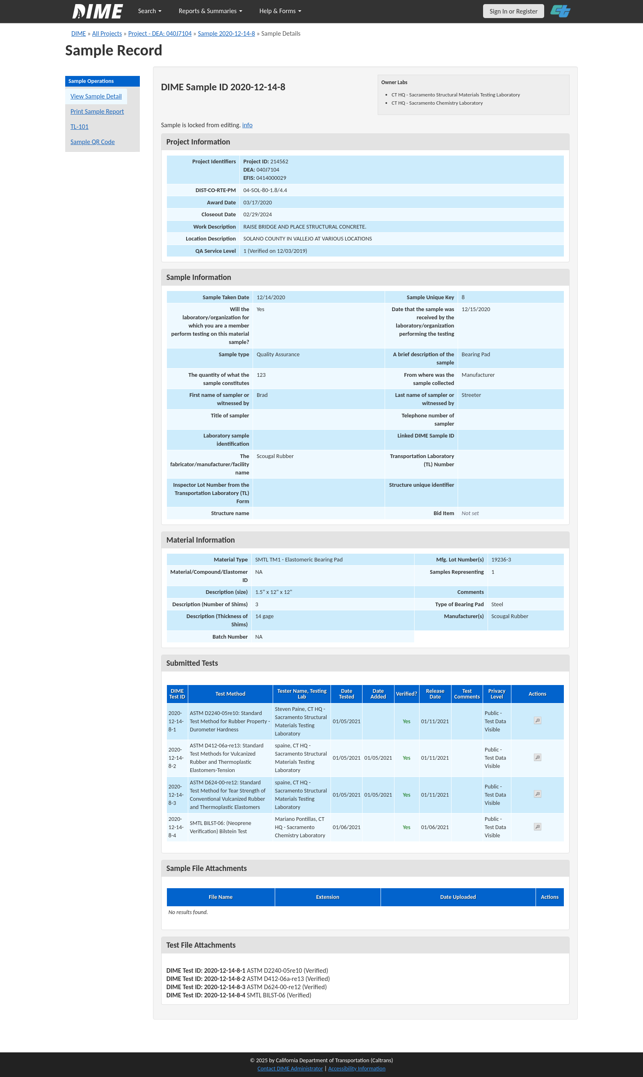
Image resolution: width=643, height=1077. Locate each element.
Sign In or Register (514, 11)
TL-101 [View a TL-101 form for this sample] (80, 127)
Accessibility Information (356, 1068)
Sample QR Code (93, 142)
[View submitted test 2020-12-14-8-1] (537, 721)
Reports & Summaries (210, 11)
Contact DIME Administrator (290, 1068)
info (247, 125)
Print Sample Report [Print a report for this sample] (97, 111)
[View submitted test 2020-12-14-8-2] (537, 758)
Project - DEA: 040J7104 (160, 33)
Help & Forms (280, 11)
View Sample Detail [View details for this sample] (96, 96)
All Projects (107, 33)
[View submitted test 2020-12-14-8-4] (537, 828)
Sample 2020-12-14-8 (226, 33)
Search (150, 11)
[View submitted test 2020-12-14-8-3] (537, 795)
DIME (78, 33)
